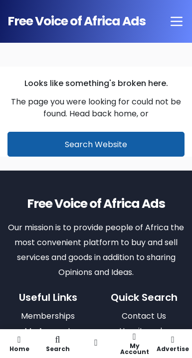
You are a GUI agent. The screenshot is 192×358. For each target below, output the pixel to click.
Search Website (96, 144)
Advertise (173, 343)
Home (19, 343)
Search (57, 343)
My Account (134, 343)
